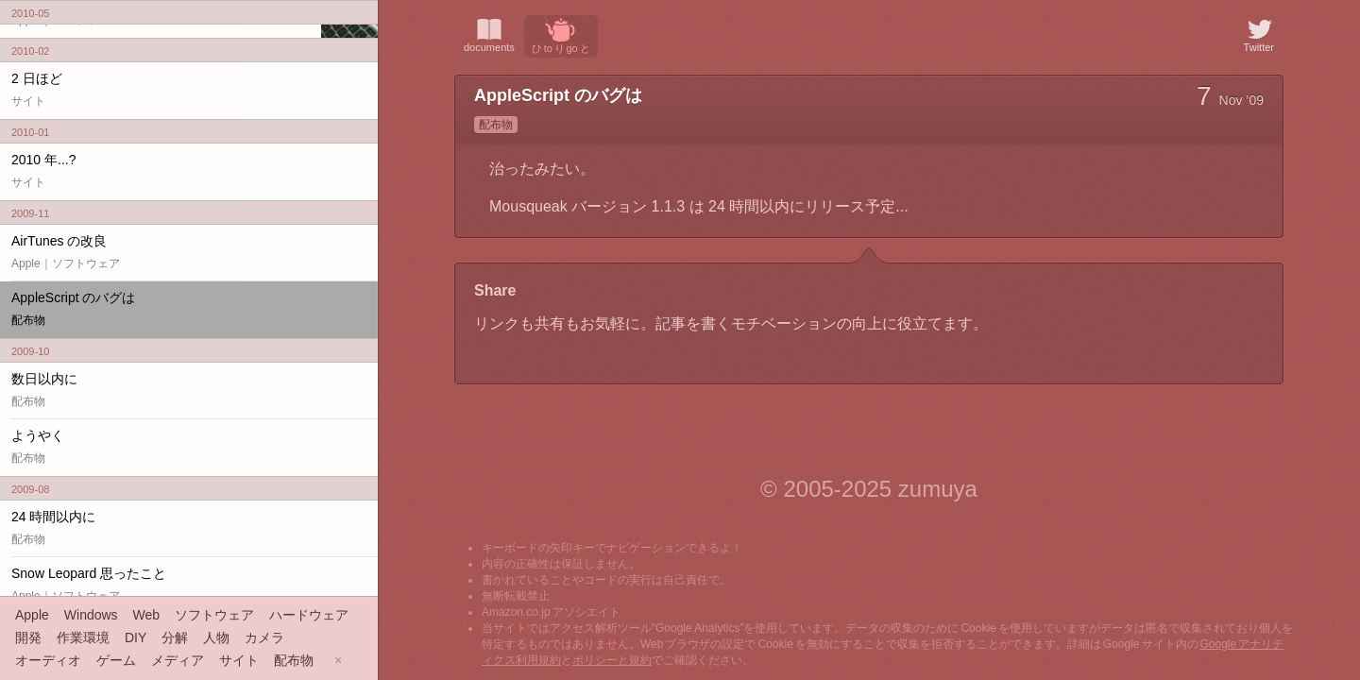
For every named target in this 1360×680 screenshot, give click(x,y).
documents (489, 34)
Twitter (1259, 34)
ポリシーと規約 (612, 660)
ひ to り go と (561, 34)
